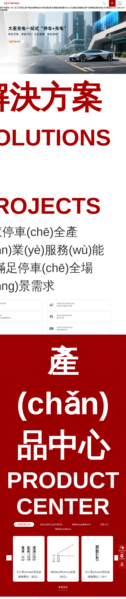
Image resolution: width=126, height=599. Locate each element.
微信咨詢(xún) (122, 551)
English (122, 559)
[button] (9, 557)
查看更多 (63, 587)
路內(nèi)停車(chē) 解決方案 (64, 316)
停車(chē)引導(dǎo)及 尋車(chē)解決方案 (66, 304)
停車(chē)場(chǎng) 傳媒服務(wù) (65, 328)
